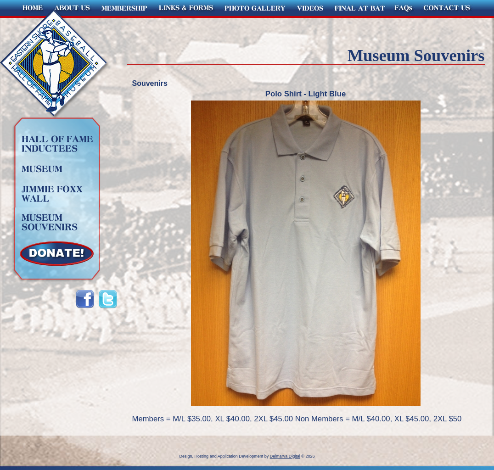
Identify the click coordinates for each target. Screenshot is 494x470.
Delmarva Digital (285, 456)
